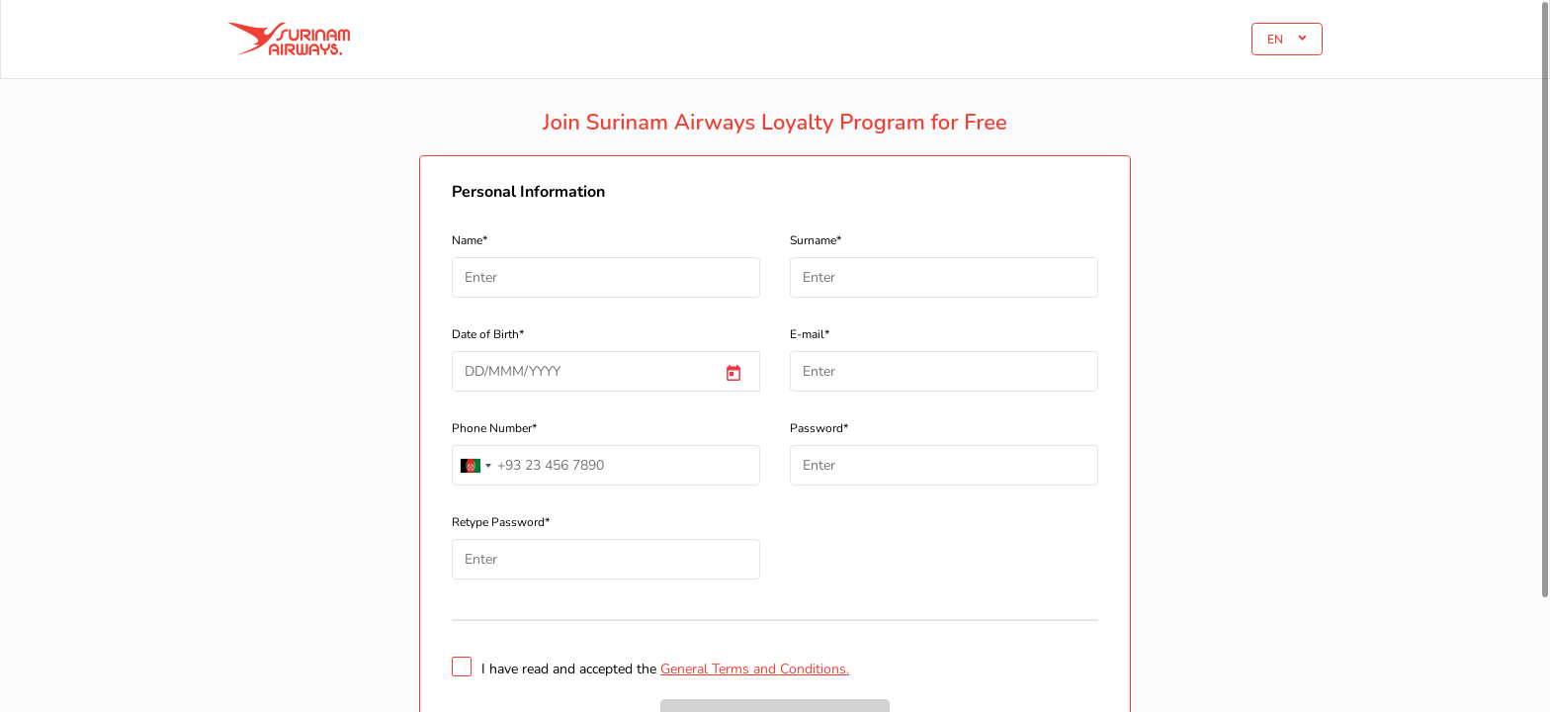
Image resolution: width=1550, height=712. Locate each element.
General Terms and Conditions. (754, 669)
